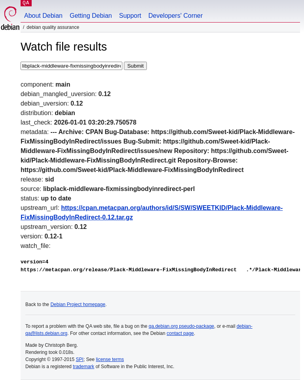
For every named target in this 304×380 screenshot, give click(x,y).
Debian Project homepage (77, 304)
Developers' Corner (175, 15)
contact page (180, 333)
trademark (83, 366)
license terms (110, 359)
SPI (80, 359)
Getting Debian (91, 15)
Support (130, 15)
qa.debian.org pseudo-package (181, 326)
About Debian (43, 15)
